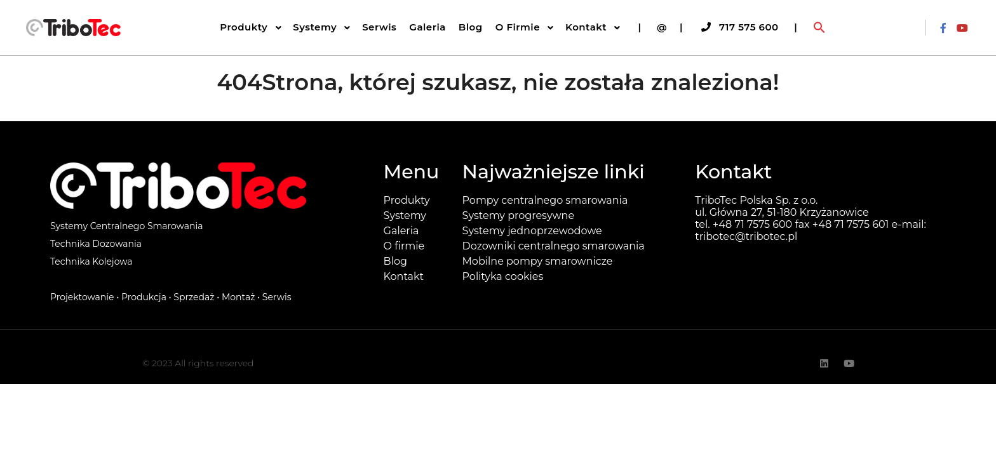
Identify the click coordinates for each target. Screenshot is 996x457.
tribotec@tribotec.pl (746, 236)
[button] (819, 28)
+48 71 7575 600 (752, 224)
